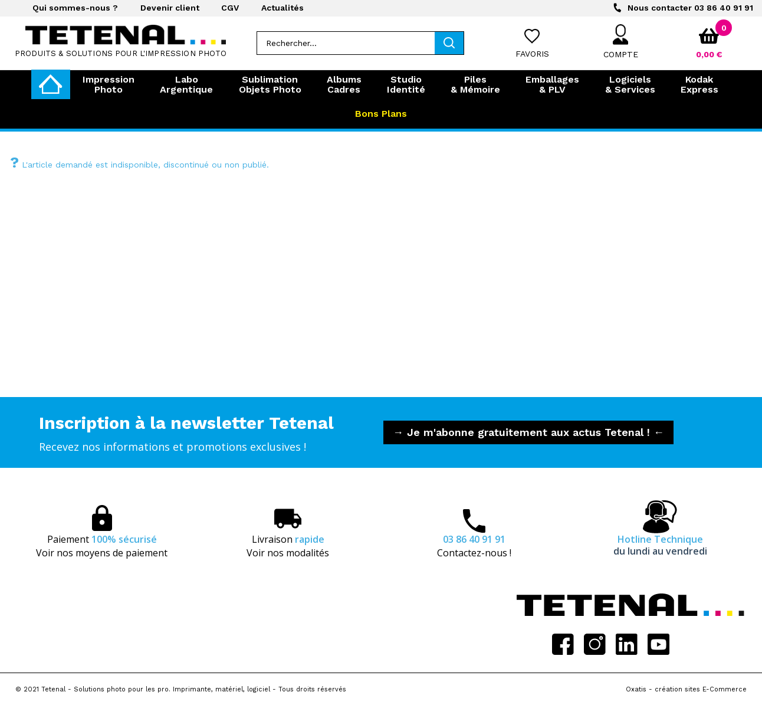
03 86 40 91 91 (690, 7)
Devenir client (169, 7)
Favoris (532, 53)
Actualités (282, 7)
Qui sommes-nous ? (75, 7)
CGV (230, 7)
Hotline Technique (660, 545)
